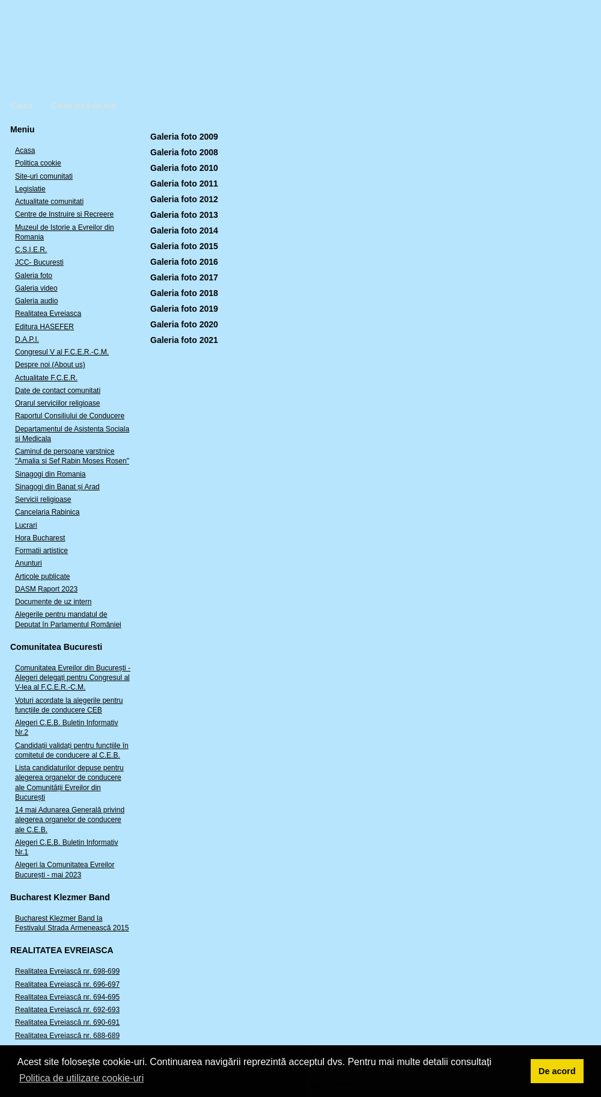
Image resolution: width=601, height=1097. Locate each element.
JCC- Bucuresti (39, 262)
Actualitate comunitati (49, 201)
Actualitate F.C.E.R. (46, 378)
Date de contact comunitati (57, 390)
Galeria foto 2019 (184, 309)
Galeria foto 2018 (184, 293)
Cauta (21, 105)
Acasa (25, 150)
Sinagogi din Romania (50, 474)
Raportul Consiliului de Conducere (69, 416)
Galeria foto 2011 (184, 183)
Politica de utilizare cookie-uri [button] (81, 1078)
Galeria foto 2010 (184, 168)
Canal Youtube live (84, 105)
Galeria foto (33, 275)
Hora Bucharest (40, 538)
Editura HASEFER (44, 327)
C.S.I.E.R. (31, 250)
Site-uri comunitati (44, 176)
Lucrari (26, 525)
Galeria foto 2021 (184, 340)
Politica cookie (38, 163)
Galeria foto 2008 (184, 152)
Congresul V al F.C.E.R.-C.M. (62, 352)
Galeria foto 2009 (184, 136)
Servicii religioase (43, 499)
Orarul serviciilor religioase (57, 403)
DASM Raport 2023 (46, 589)
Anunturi (28, 563)
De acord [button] (557, 1071)
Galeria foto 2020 (184, 324)
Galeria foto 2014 (184, 230)
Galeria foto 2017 (184, 277)
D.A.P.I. (27, 339)
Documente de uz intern (53, 602)
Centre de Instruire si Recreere (64, 214)
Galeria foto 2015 (184, 246)
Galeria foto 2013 (184, 215)
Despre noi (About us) (50, 364)
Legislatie (30, 189)
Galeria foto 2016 (184, 262)
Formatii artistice (41, 550)
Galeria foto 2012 (184, 199)
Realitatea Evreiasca (48, 313)
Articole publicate (42, 576)
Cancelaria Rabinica (47, 512)
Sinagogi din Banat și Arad (57, 487)
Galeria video (36, 288)
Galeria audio (36, 301)
